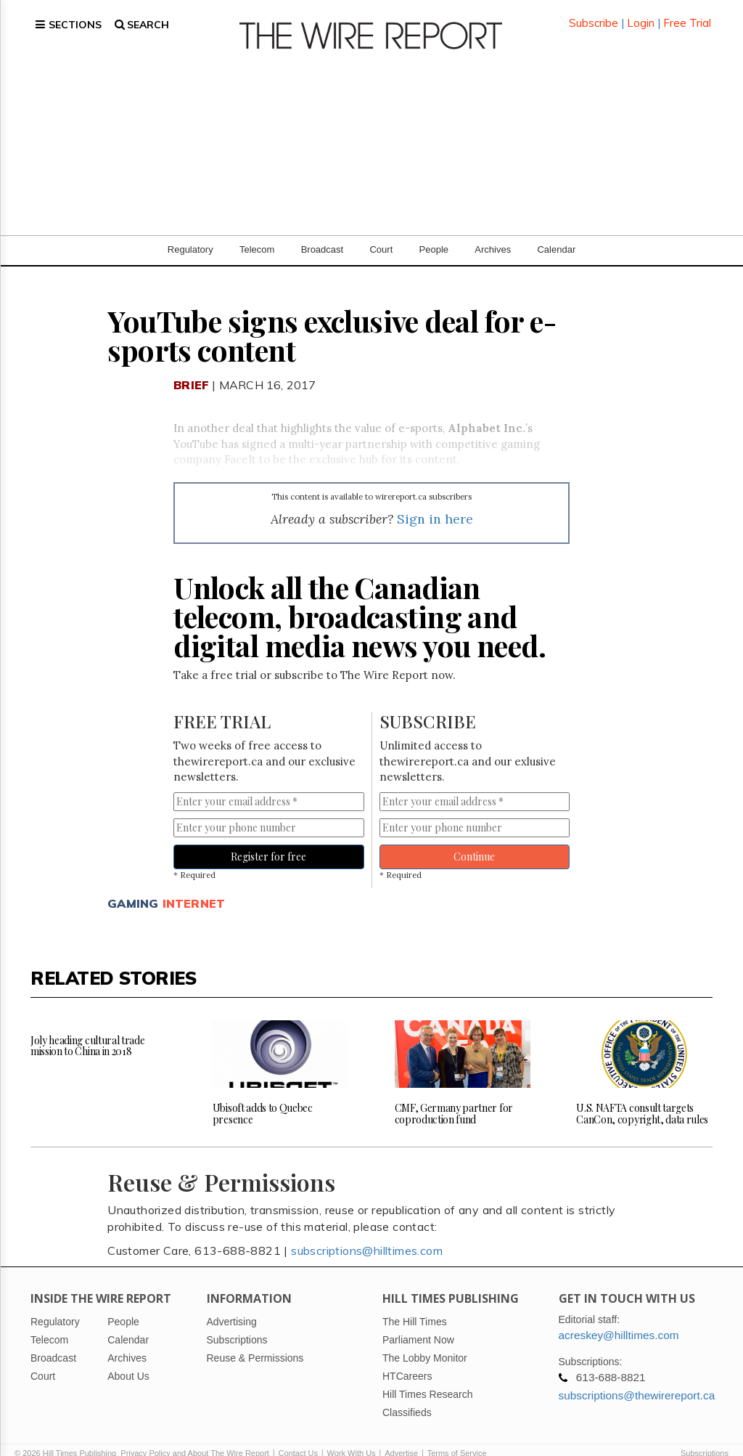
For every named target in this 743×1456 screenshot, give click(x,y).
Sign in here (435, 501)
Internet (194, 886)
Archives (493, 232)
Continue (474, 839)
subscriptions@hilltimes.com (367, 1233)
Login (640, 14)
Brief (191, 367)
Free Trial (687, 14)
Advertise (401, 1435)
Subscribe (593, 14)
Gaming (132, 886)
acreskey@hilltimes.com (619, 1317)
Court (381, 232)
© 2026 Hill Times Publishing (67, 1435)
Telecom (256, 232)
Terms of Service (457, 1435)
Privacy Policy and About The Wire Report (194, 1435)
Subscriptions (704, 1435)
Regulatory (190, 232)
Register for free (268, 839)
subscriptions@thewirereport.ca (637, 1378)
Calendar (556, 232)
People (433, 232)
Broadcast (322, 232)
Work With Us (351, 1435)
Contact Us (298, 1435)
